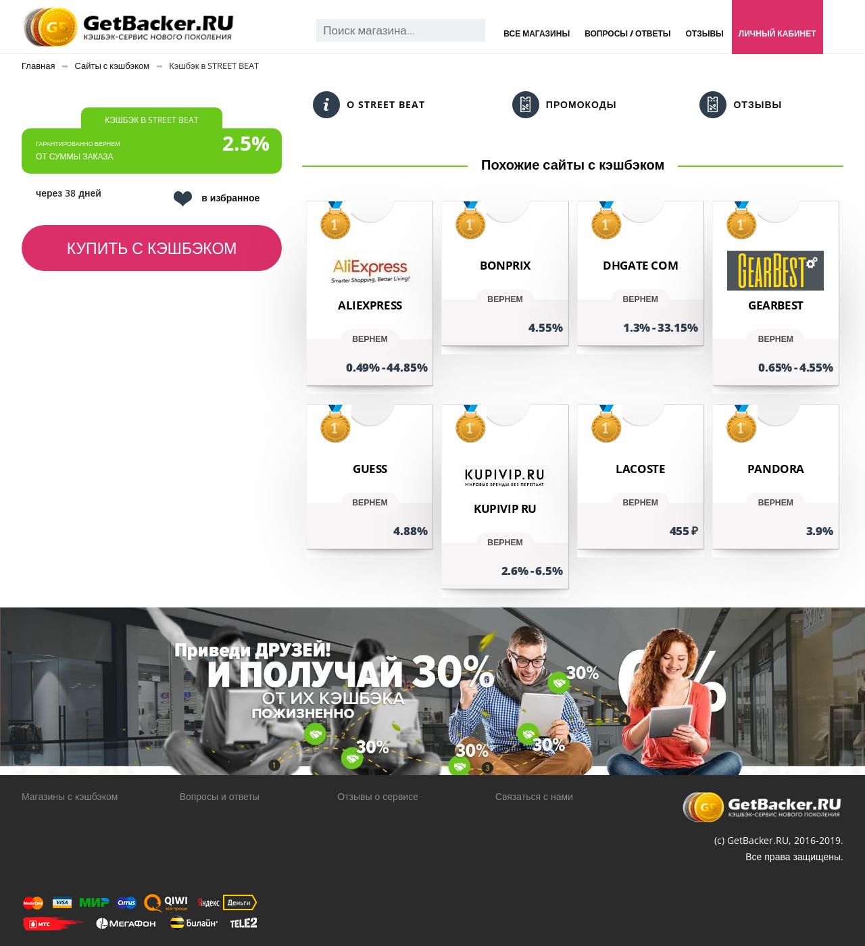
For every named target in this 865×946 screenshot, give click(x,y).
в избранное (217, 199)
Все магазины (536, 33)
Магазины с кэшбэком (70, 796)
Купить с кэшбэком (152, 248)
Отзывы (704, 33)
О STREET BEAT (369, 104)
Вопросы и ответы (220, 796)
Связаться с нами (534, 796)
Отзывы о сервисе (377, 796)
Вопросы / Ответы (627, 33)
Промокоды (564, 104)
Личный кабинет (777, 33)
